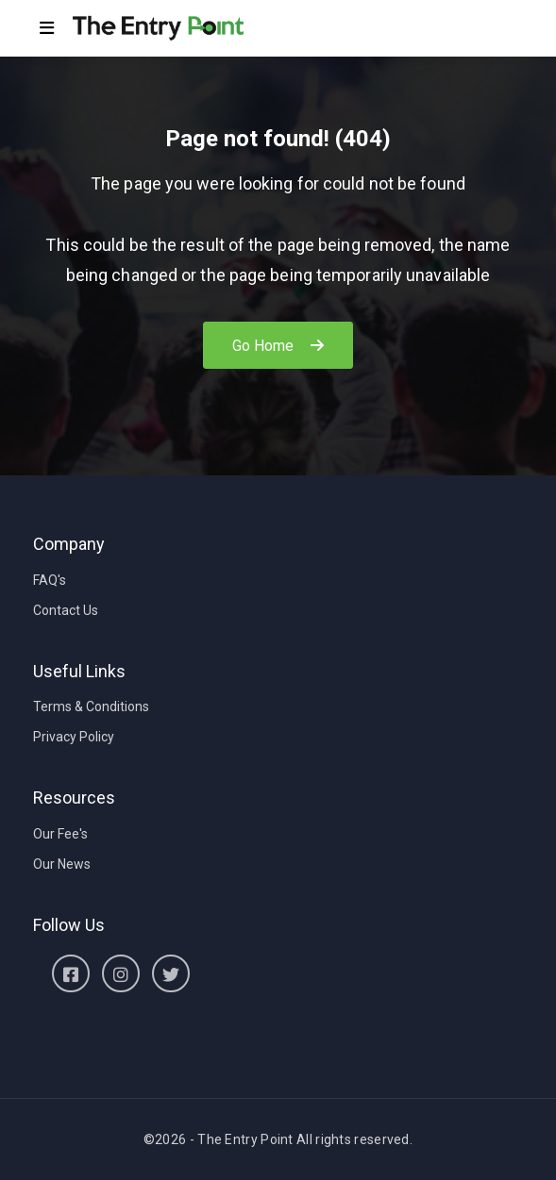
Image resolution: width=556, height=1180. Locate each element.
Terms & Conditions (91, 706)
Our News (62, 864)
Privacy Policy (73, 736)
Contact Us (65, 610)
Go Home (278, 346)
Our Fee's (60, 833)
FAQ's (49, 580)
